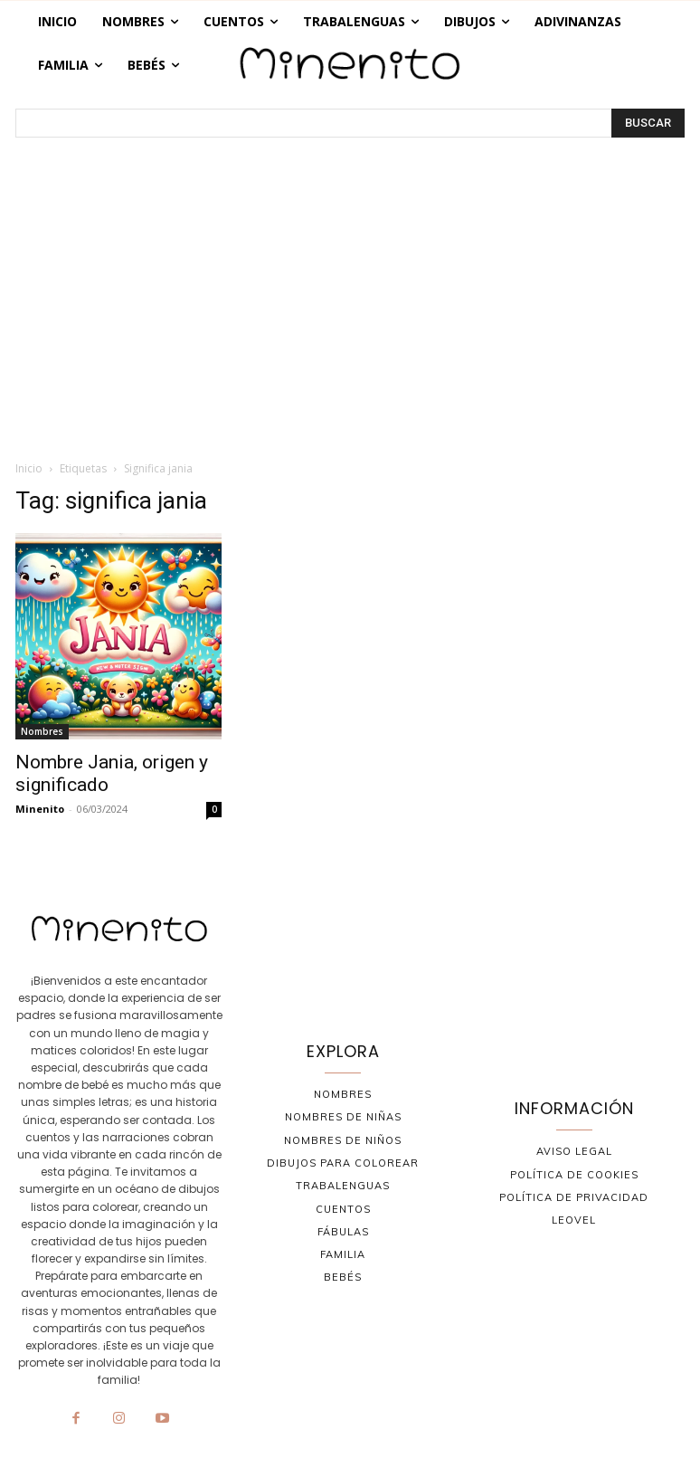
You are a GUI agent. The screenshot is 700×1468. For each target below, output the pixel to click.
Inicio (29, 468)
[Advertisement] (350, 309)
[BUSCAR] (648, 123)
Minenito (39, 808)
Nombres (42, 731)
